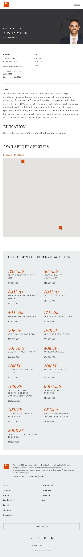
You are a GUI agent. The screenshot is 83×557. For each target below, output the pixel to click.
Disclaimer (47, 551)
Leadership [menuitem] (8, 500)
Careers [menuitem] (6, 495)
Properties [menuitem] (46, 490)
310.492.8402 (11, 58)
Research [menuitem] (46, 495)
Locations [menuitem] (7, 505)
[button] (23, 162)
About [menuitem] (6, 485)
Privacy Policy (37, 551)
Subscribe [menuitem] (7, 515)
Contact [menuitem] (7, 510)
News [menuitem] (44, 500)
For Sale (7, 155)
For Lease (19, 155)
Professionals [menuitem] (48, 485)
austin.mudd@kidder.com (13, 66)
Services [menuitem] (7, 490)
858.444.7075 (11, 62)
